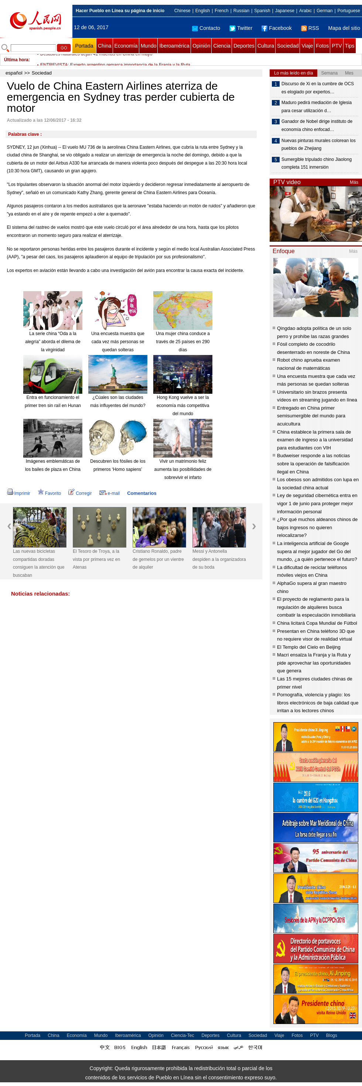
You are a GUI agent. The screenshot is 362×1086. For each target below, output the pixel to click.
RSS (310, 28)
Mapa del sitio (344, 28)
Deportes (244, 46)
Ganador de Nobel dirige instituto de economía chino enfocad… (316, 125)
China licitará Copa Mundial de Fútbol (317, 623)
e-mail (109, 493)
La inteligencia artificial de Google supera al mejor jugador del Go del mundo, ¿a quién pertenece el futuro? (317, 551)
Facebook (276, 28)
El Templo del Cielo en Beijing (309, 647)
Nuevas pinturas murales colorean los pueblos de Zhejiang (318, 144)
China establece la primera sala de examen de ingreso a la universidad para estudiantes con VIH (315, 440)
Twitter (240, 28)
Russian (241, 10)
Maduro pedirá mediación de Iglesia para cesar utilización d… (316, 106)
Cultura (265, 46)
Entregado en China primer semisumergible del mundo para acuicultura (311, 416)
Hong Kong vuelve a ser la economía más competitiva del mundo (183, 405)
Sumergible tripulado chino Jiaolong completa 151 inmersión (316, 163)
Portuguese (349, 10)
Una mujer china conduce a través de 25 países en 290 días (183, 341)
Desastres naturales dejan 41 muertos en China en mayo (96, 59)
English (202, 10)
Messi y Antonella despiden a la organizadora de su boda (219, 559)
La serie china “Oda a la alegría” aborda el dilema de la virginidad (52, 341)
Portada (84, 46)
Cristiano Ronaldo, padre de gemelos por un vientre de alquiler (158, 559)
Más (354, 182)
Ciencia (221, 46)
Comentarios (141, 493)
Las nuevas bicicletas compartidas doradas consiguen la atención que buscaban (38, 563)
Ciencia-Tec (182, 1035)
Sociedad (287, 46)
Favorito (49, 493)
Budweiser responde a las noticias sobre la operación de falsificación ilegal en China (313, 463)
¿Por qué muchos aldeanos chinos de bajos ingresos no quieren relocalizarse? (317, 527)
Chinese (182, 10)
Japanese (284, 10)
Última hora (16, 59)
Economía (126, 46)
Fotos (322, 46)
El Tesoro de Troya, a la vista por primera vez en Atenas (96, 559)
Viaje (307, 46)
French (221, 10)
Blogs (331, 1035)
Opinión (201, 46)
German (324, 10)
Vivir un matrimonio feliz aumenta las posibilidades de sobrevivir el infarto (183, 469)
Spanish (262, 10)
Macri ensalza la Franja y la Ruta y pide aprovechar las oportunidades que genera (314, 662)
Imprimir (18, 493)
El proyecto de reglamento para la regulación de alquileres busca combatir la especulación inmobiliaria (316, 607)
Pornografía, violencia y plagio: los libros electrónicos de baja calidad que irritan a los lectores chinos (317, 702)
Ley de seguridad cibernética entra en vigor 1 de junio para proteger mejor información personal (317, 503)
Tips (350, 46)
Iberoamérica (174, 46)
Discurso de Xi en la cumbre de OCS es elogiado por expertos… (317, 87)
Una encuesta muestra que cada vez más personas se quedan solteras (117, 341)
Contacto (206, 28)
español (14, 73)
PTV (337, 46)
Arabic (305, 10)
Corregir (80, 493)
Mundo (149, 46)
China (105, 46)
